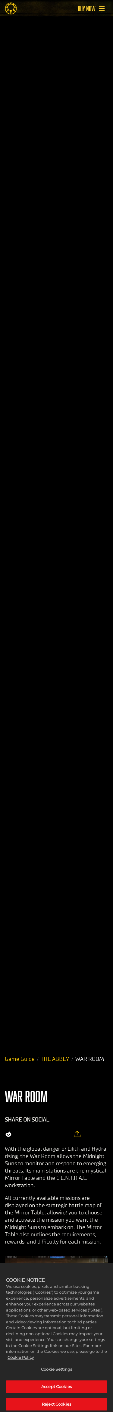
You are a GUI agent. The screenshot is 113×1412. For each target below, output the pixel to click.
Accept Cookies (56, 1389)
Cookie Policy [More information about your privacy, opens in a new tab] (21, 1360)
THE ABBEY (55, 1059)
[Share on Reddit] (8, 1134)
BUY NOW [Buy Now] (87, 8)
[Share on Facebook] (35, 1134)
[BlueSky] (62, 1134)
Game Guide (20, 1059)
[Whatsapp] (48, 1134)
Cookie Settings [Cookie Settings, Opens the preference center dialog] (56, 1372)
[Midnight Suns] (11, 8)
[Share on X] (23, 1134)
